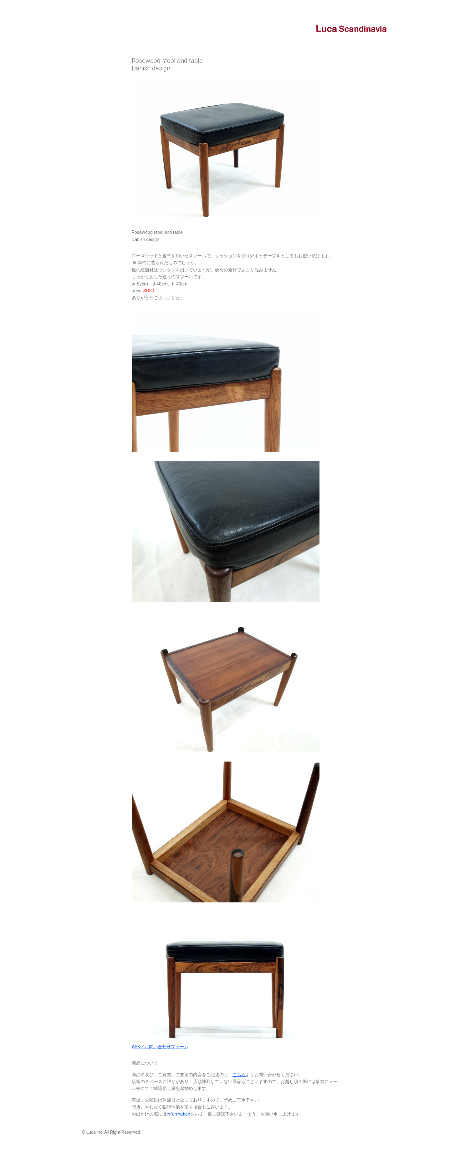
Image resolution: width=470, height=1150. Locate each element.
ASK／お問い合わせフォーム (160, 1046)
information (178, 1114)
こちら (239, 1074)
